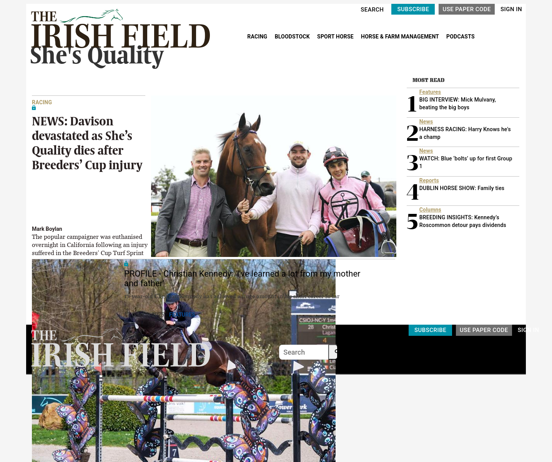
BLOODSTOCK (293, 36)
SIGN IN (511, 9)
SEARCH (372, 9)
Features (182, 315)
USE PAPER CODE (466, 9)
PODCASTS (460, 36)
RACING (258, 36)
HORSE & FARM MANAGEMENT (400, 36)
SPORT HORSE (336, 36)
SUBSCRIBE (413, 9)
